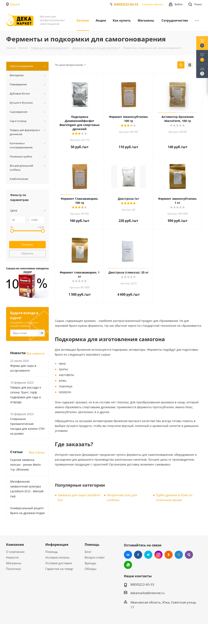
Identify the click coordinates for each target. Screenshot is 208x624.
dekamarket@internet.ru (147, 593)
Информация (56, 544)
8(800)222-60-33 (126, 4)
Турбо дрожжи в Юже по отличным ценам (174, 497)
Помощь (51, 552)
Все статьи (37, 452)
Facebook (138, 555)
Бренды (90, 563)
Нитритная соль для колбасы (122, 497)
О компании (15, 552)
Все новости (35, 353)
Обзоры (90, 569)
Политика (13, 569)
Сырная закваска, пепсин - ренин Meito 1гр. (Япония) (25, 464)
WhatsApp (128, 565)
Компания (15, 544)
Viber (189, 555)
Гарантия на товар (59, 569)
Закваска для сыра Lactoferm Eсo (79, 497)
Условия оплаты (57, 557)
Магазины (13, 563)
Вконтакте (128, 555)
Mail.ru (179, 555)
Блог (88, 552)
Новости (12, 557)
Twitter (148, 555)
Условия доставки (58, 563)
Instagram (158, 555)
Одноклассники (169, 555)
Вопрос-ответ (95, 557)
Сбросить (27, 253)
